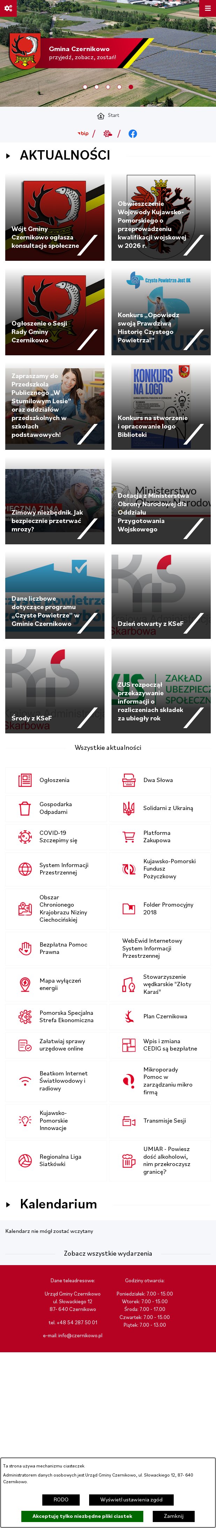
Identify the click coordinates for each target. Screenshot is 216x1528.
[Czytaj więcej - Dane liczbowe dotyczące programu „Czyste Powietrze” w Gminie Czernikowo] (55, 595)
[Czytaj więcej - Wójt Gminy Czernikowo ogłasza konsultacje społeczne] (55, 217)
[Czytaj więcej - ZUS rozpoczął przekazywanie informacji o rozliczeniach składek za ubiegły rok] (161, 689)
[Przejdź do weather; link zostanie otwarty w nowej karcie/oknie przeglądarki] (108, 134)
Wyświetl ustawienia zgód (131, 1500)
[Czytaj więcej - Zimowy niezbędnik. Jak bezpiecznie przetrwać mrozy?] (55, 500)
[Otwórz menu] (207, 8)
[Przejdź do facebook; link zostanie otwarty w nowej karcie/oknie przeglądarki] (133, 134)
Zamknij (173, 1516)
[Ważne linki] (8, 8)
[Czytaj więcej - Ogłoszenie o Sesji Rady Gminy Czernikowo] (55, 311)
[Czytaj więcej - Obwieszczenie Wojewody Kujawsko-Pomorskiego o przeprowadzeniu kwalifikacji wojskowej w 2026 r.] (161, 217)
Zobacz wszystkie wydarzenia (108, 1253)
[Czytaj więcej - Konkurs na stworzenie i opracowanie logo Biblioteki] (161, 406)
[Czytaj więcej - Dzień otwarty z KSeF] (161, 595)
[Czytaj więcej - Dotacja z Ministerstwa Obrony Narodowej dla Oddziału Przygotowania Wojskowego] (161, 500)
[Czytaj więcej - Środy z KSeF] (55, 689)
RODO (61, 1500)
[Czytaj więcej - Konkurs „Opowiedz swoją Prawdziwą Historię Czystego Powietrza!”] (161, 311)
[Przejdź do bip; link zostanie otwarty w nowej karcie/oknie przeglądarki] (83, 134)
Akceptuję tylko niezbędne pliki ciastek (82, 1516)
